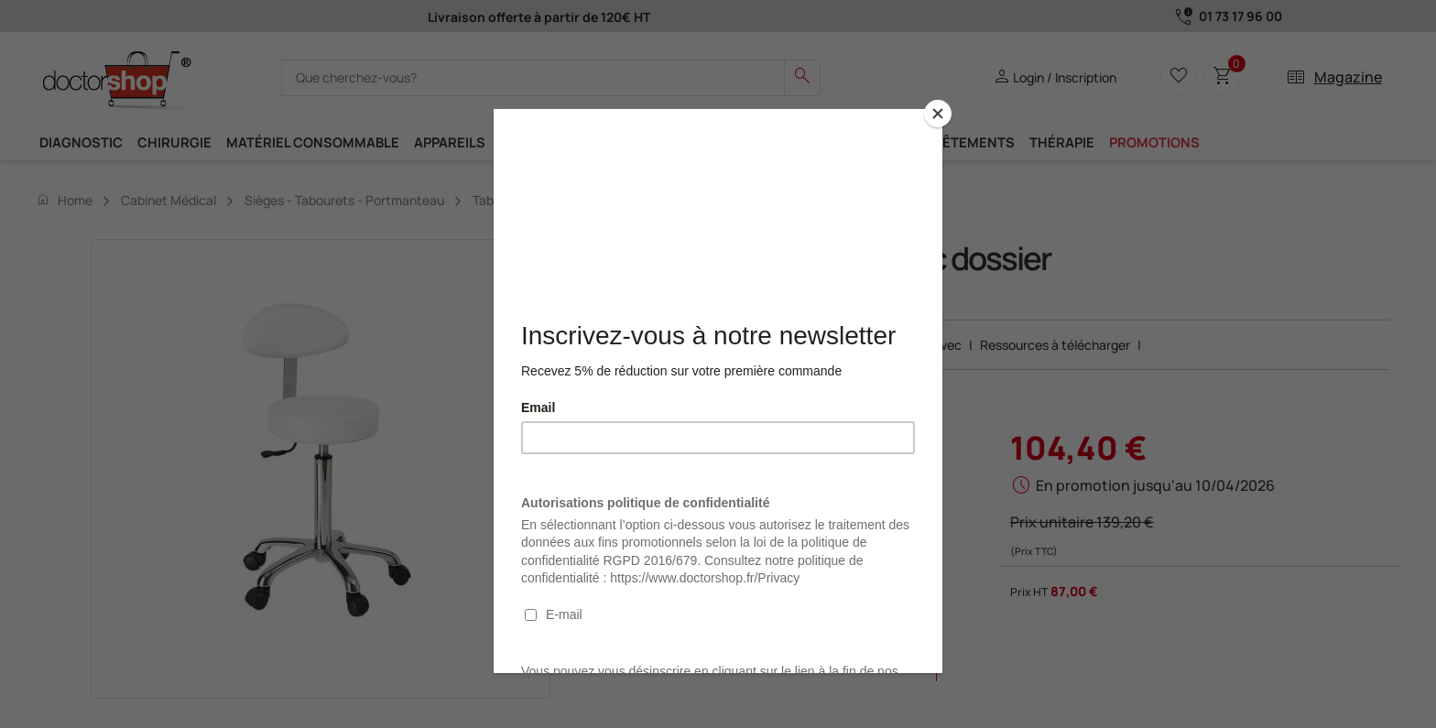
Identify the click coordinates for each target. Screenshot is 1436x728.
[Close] (938, 113)
